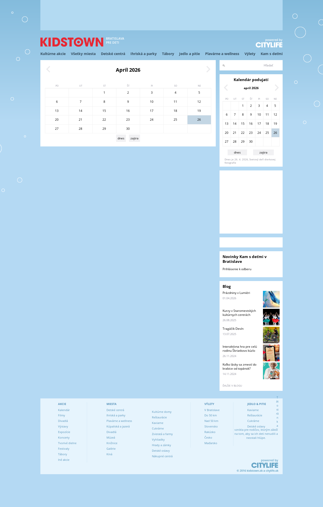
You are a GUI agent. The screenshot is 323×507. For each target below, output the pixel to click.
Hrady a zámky (161, 445)
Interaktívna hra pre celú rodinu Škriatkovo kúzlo (240, 348)
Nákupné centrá (162, 456)
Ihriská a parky (143, 53)
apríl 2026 (251, 88)
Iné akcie (63, 460)
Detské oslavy (161, 450)
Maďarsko (210, 443)
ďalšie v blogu (232, 385)
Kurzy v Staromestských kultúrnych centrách (239, 313)
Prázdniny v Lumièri (236, 293)
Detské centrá (113, 53)
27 (57, 128)
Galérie (111, 448)
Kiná (109, 454)
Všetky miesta (83, 53)
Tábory (168, 53)
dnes (121, 138)
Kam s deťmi (272, 53)
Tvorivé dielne (67, 443)
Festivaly (63, 448)
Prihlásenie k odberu (237, 269)
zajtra (134, 138)
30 (128, 128)
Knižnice (111, 443)
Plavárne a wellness (222, 53)
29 (104, 128)
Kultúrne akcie (53, 53)
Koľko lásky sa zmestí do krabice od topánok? (239, 366)
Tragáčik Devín (233, 328)
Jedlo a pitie (189, 53)
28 (80, 128)
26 (199, 119)
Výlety (250, 53)
